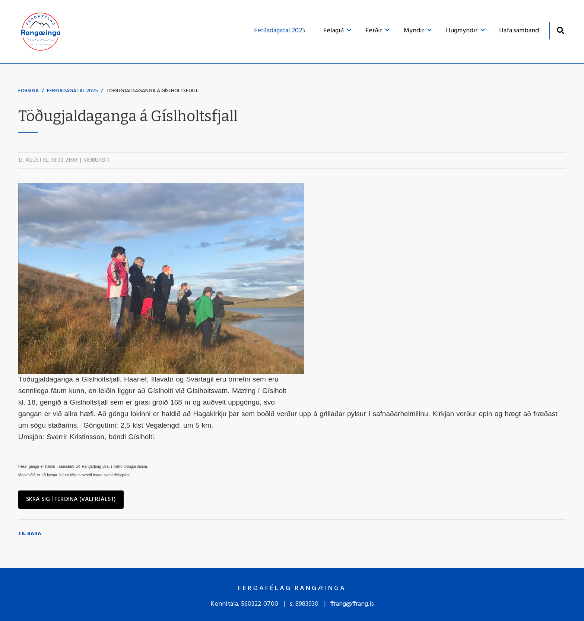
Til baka (29, 534)
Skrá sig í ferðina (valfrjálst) (71, 499)
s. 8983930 (304, 604)
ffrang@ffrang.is (352, 604)
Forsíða (28, 91)
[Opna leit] (560, 30)
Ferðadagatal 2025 (72, 91)
